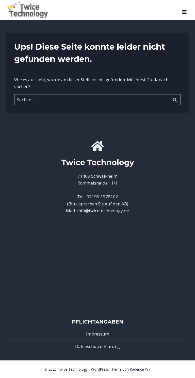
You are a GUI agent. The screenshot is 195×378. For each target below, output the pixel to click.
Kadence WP (140, 369)
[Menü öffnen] (184, 10)
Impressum (97, 334)
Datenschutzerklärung (97, 346)
